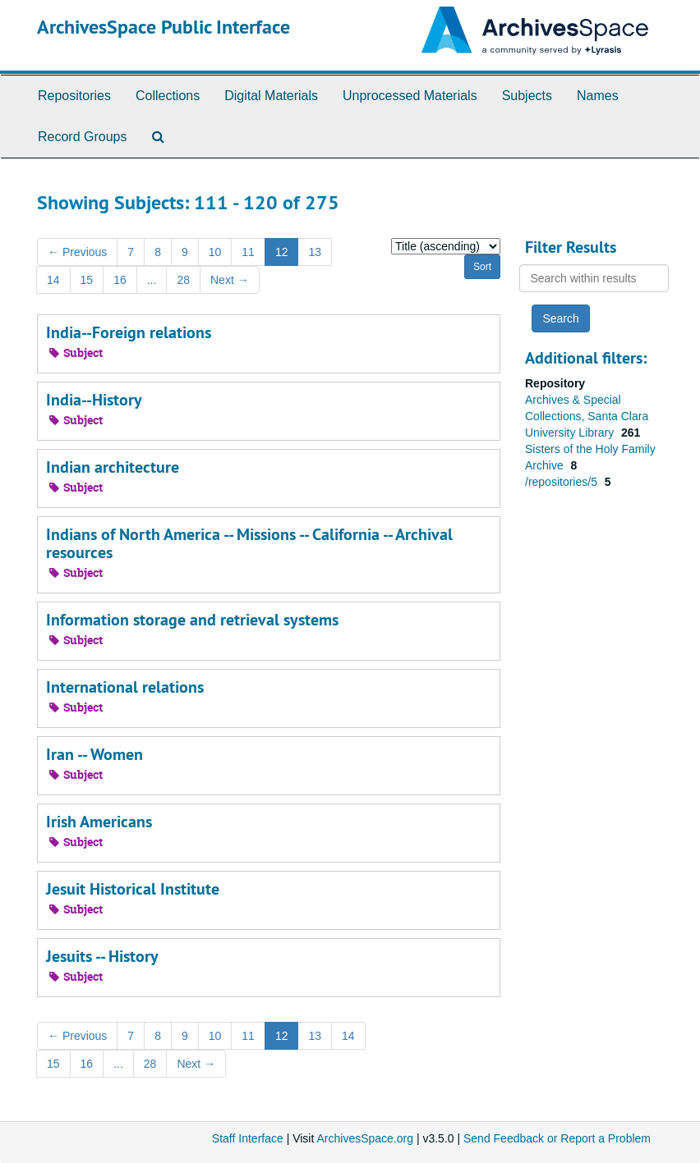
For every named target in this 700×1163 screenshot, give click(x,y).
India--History (94, 399)
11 (248, 252)
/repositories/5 (563, 481)
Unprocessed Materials (410, 96)
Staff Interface (247, 1138)
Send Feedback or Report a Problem (557, 1138)
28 (183, 279)
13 (314, 252)
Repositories (74, 96)
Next (229, 279)
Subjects (527, 96)
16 (120, 279)
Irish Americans (99, 821)
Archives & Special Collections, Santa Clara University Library (586, 416)
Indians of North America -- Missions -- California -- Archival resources (249, 543)
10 (215, 252)
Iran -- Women (94, 754)
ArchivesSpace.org (364, 1138)
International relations (125, 687)
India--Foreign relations (128, 332)
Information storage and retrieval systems (192, 619)
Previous (77, 252)
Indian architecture (112, 467)
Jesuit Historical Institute (132, 889)
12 (281, 252)
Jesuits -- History (102, 956)
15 (87, 279)
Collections (168, 96)
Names (598, 96)
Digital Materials (271, 96)
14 (53, 279)
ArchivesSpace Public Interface (163, 26)
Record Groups (82, 137)
